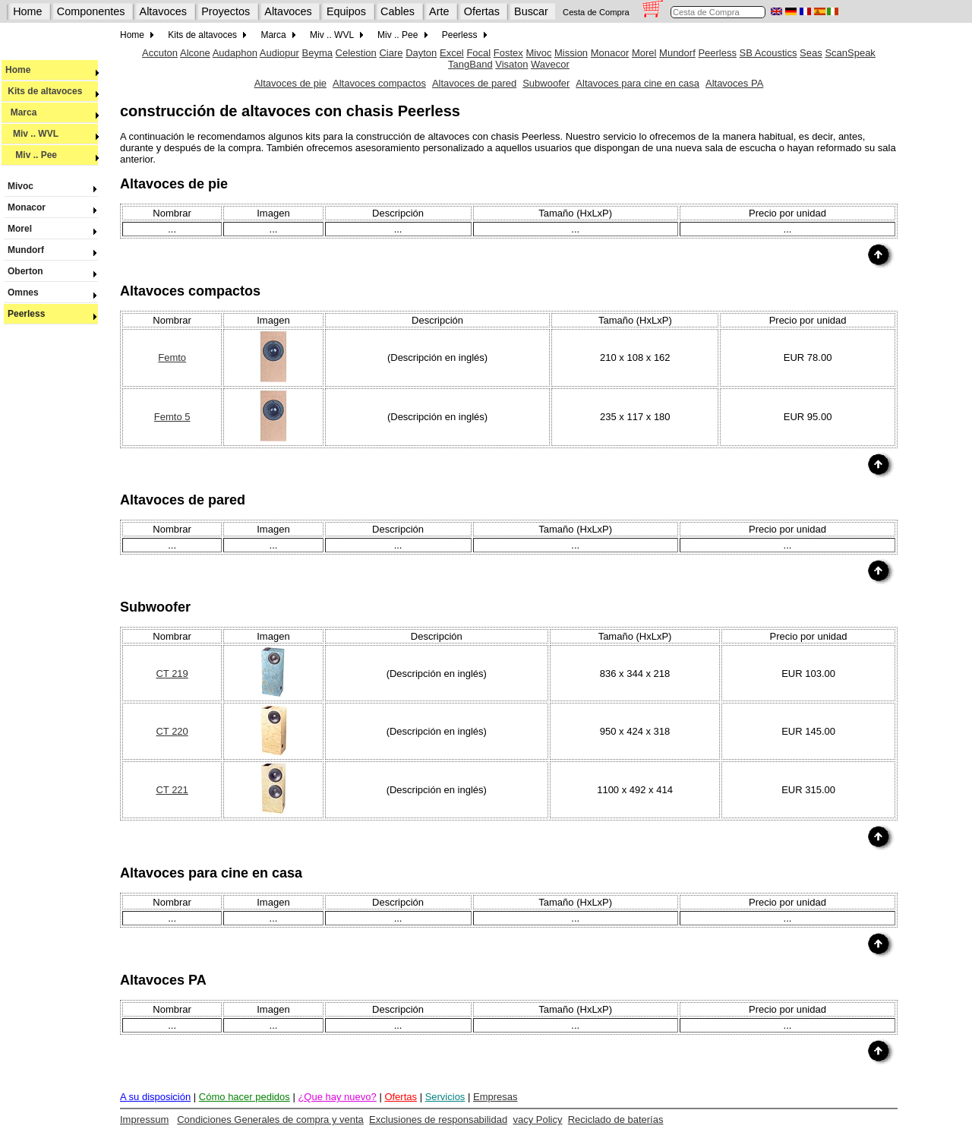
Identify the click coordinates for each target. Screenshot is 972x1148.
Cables (397, 11)
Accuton (160, 53)
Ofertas (482, 11)
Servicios (445, 1096)
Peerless (51, 313)
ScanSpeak (850, 53)
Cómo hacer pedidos (244, 1096)
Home (27, 11)
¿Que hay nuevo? (337, 1096)
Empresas (495, 1096)
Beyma (317, 53)
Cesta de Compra (596, 12)
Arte (439, 11)
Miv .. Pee (52, 155)
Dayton (421, 53)
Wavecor (550, 64)
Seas (811, 53)
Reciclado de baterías (616, 1119)
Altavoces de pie (290, 83)
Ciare (390, 53)
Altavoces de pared (474, 83)
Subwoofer (546, 83)
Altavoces (163, 11)
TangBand (470, 64)
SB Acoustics (768, 53)
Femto (172, 357)
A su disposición (155, 1096)
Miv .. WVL (52, 133)
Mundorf (51, 250)
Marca (52, 112)
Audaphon (235, 53)
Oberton (51, 271)
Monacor (51, 207)
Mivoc (51, 186)
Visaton (511, 64)
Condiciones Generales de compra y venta (270, 1119)
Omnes (51, 292)
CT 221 (172, 789)
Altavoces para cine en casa (637, 83)
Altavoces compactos (379, 83)
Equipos (346, 11)
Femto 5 (172, 416)
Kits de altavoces (52, 91)
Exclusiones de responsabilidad (438, 1119)
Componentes (91, 11)
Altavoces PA (734, 83)
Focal (478, 53)
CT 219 (172, 673)
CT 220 (172, 731)
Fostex (508, 53)
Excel (452, 53)
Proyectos (225, 11)
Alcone (195, 53)
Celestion (356, 53)
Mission (571, 53)
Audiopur (279, 53)
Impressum (144, 1119)
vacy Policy (537, 1119)
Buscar (531, 11)
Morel (51, 228)
